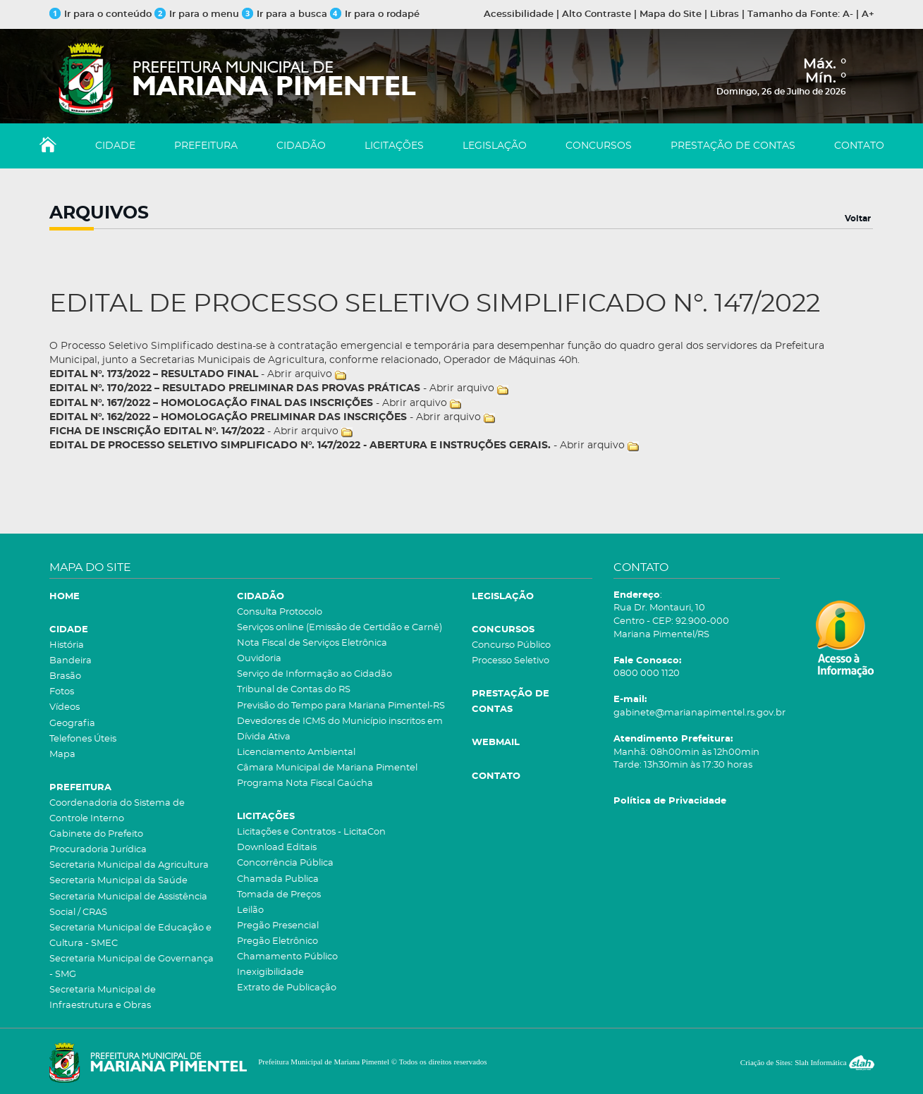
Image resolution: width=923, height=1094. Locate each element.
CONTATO (859, 146)
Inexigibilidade (270, 972)
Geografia (72, 723)
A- (848, 14)
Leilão (250, 910)
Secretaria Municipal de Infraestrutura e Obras (102, 997)
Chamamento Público (287, 956)
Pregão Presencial (278, 925)
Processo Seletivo (510, 660)
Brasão (65, 676)
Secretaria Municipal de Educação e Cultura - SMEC (130, 935)
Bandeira (70, 660)
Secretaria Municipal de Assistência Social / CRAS (128, 904)
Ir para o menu (198, 14)
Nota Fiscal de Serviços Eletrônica (312, 643)
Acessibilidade (519, 14)
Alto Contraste (596, 14)
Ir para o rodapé (375, 14)
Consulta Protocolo (279, 612)
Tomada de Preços (279, 894)
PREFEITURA (206, 146)
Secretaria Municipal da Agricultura (129, 865)
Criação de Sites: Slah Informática (807, 1062)
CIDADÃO (301, 146)
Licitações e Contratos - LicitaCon (311, 832)
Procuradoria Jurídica (98, 849)
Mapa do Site (671, 14)
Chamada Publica (278, 879)
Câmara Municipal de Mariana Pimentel (327, 768)
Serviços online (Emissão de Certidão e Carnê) (339, 627)
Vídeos (64, 707)
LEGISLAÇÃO (495, 146)
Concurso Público (511, 645)
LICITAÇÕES (394, 146)
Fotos (61, 691)
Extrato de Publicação (286, 987)
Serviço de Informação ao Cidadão (314, 674)
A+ (868, 14)
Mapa (62, 754)
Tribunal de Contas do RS (293, 689)
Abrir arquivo (299, 374)
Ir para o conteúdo (100, 14)
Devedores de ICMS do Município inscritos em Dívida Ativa (340, 729)
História (66, 645)
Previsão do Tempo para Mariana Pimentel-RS (341, 706)
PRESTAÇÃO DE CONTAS (733, 146)
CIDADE (115, 146)
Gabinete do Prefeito (96, 834)
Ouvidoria (259, 658)
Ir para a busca (284, 14)
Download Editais (277, 847)
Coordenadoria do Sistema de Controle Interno (117, 811)
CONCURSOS (599, 146)
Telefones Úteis (82, 739)
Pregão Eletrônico (277, 941)
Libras (724, 14)
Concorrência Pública (285, 863)
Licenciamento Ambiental (296, 752)
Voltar (858, 218)
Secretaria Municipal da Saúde (118, 880)
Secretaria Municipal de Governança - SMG (131, 966)
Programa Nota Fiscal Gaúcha (305, 783)
